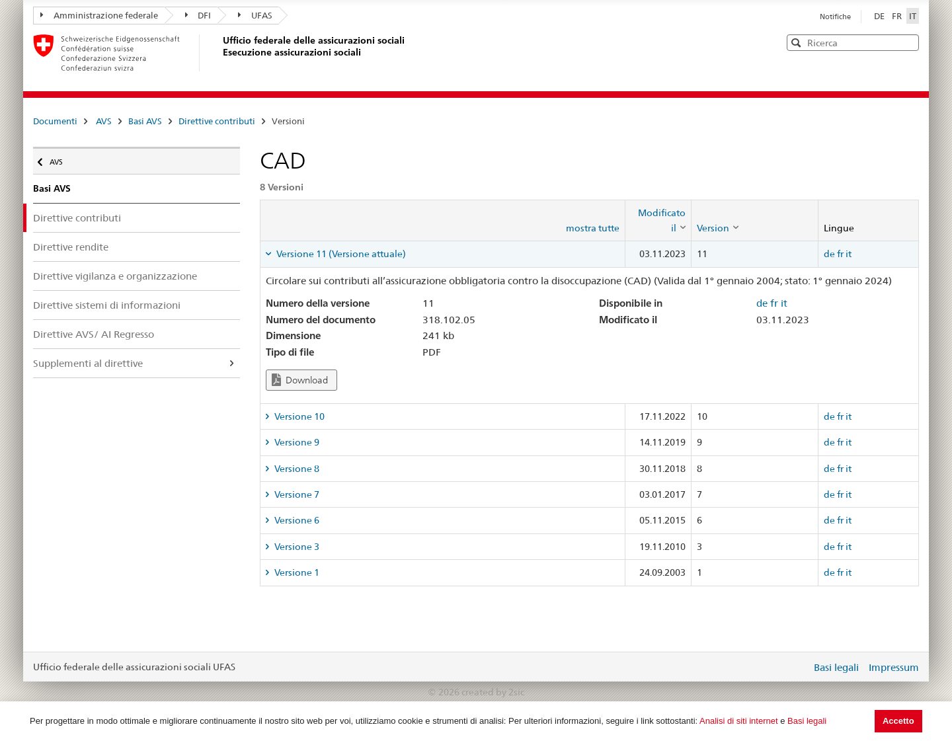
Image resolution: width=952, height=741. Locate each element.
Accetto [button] (898, 721)
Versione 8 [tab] (295, 468)
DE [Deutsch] (880, 16)
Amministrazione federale (99, 15)
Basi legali (806, 721)
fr (840, 254)
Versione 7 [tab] (295, 494)
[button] (907, 42)
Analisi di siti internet (738, 721)
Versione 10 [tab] (298, 416)
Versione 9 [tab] (295, 442)
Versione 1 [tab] (295, 572)
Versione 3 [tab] (295, 546)
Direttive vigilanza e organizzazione (115, 276)
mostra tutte (592, 228)
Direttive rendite (70, 247)
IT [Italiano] (912, 16)
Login (798, 667)
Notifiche (835, 16)
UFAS (255, 15)
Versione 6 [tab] (295, 520)
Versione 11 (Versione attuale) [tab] (340, 254)
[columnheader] (658, 220)
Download (300, 379)
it (849, 254)
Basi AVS (145, 121)
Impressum (894, 667)
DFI (198, 15)
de (829, 254)
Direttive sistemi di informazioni (106, 305)
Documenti (55, 121)
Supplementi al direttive (88, 363)
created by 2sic (492, 692)
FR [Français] (898, 16)
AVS (104, 121)
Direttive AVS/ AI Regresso (93, 334)
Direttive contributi (216, 121)
